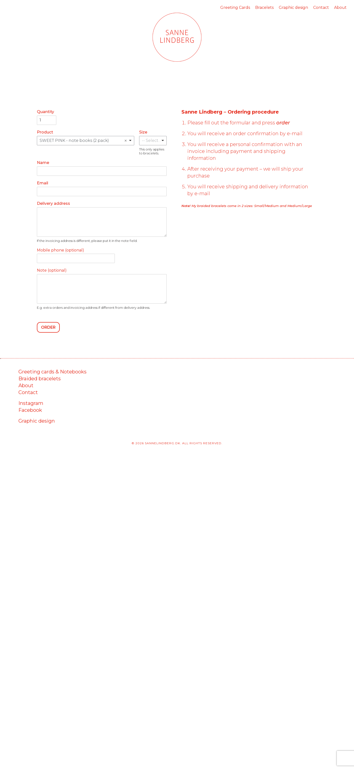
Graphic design (293, 7)
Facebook (30, 410)
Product (45, 132)
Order (48, 327)
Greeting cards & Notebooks (52, 372)
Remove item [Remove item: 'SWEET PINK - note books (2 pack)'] (125, 140)
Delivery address (53, 203)
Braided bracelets (39, 379)
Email (42, 183)
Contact (321, 7)
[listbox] (153, 140)
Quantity (45, 111)
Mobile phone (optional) (60, 250)
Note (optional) (52, 270)
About (340, 7)
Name (43, 162)
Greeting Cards (235, 7)
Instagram (30, 403)
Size (143, 132)
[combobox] (85, 140)
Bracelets (264, 7)
